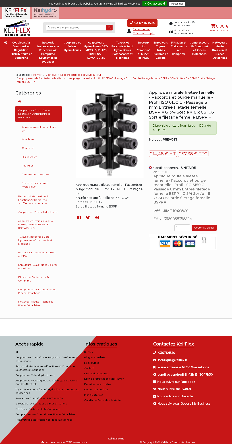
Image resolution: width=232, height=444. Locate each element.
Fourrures (27, 162)
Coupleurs (28, 145)
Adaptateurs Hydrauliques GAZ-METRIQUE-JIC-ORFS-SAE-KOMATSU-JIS (96, 47)
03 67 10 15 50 (142, 20)
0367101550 (164, 350)
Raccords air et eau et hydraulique (35, 182)
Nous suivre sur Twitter (172, 386)
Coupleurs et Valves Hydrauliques (72, 43)
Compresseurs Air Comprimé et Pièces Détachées (199, 45)
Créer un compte (144, 30)
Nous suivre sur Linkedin (173, 393)
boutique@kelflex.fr (170, 357)
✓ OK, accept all (154, 3)
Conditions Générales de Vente (102, 397)
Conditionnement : (174, 164)
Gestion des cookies (96, 386)
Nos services (91, 359)
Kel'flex (37, 71)
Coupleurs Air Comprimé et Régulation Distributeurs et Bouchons (21, 47)
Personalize (177, 3)
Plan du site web (93, 391)
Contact (89, 365)
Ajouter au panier (204, 224)
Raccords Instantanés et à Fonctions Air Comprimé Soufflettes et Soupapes (48, 49)
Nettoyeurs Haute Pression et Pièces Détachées (219, 47)
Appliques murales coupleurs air (39, 126)
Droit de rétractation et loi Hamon (104, 375)
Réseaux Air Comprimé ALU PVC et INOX (143, 47)
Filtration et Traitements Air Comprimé (179, 45)
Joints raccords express (35, 171)
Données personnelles (97, 381)
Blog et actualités (94, 354)
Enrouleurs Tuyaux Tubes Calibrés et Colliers (160, 47)
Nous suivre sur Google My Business (181, 400)
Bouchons (28, 136)
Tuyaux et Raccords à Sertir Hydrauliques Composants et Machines (122, 47)
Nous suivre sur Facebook (174, 379)
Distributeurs (29, 153)
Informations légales (96, 370)
